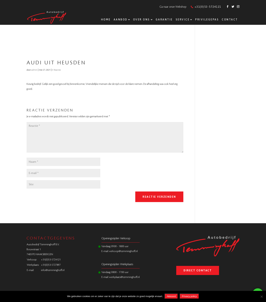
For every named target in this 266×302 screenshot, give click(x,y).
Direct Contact (198, 270)
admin (34, 70)
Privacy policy (189, 296)
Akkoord (171, 296)
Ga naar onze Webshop (172, 6)
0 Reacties (56, 70)
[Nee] (261, 296)
